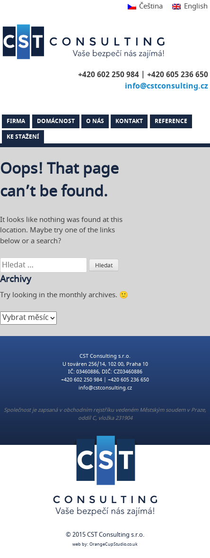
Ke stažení (23, 137)
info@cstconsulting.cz (166, 86)
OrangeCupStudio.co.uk (113, 544)
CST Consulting (85, 42)
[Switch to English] (187, 6)
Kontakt (129, 121)
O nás (95, 121)
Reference (171, 121)
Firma (16, 121)
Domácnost (56, 121)
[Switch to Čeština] (145, 6)
